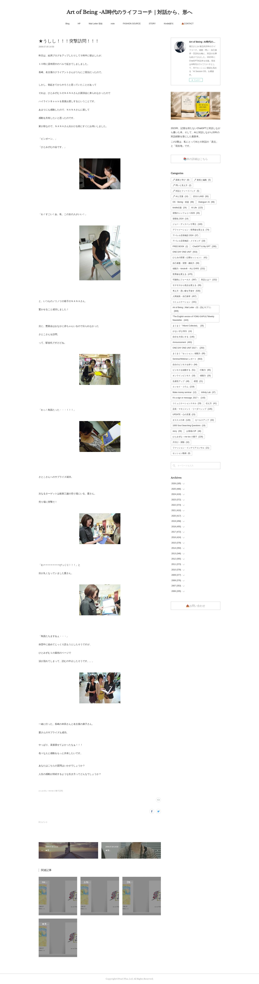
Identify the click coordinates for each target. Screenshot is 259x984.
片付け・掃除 (181, 442)
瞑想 (198, 381)
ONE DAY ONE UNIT (185, 252)
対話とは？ (209, 279)
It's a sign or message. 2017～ (189, 398)
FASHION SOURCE (132, 23)
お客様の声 (193, 431)
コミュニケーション (184, 302)
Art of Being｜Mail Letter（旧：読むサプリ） (192, 309)
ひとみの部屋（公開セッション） (190, 257)
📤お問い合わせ (195, 605)
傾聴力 (205, 375)
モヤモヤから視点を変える (187, 285)
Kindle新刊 (168, 23)
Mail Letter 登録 (95, 23)
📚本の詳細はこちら (195, 159)
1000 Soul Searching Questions (189, 425)
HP (79, 23)
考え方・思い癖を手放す (186, 291)
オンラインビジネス (184, 375)
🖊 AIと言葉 (180, 196)
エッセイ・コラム (183, 387)
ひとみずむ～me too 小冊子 (188, 437)
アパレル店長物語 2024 (185, 235)
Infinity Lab (208, 392)
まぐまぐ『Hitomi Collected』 (188, 326)
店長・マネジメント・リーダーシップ (192, 409)
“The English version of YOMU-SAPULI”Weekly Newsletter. (193, 318)
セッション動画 (181, 453)
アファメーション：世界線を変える (191, 230)
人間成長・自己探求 (184, 296)
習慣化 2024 (180, 219)
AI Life (197, 207)
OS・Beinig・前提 (183, 202)
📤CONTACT (187, 23)
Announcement (182, 342)
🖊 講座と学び (181, 180)
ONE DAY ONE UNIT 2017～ (188, 348)
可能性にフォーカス (184, 279)
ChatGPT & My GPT (205, 246)
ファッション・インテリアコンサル (191, 448)
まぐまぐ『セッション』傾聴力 (189, 353)
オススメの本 (181, 420)
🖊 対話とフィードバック (186, 191)
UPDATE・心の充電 (184, 414)
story (177, 431)
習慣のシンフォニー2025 (186, 213)
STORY (152, 23)
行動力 (205, 370)
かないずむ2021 (182, 331)
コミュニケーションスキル (187, 403)
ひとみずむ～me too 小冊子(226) (51, 791)
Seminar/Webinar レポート (187, 359)
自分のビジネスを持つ (185, 364)
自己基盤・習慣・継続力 (186, 263)
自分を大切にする (183, 337)
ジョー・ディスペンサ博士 (187, 224)
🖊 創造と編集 (202, 180)
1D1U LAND (200, 196)
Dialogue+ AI (206, 202)
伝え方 (211, 403)
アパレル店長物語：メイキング (189, 241)
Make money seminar (184, 392)
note (112, 23)
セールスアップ (204, 420)
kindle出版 (180, 207)
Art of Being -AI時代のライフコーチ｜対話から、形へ (129, 12)
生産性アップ (181, 381)
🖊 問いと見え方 (182, 185)
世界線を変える (182, 274)
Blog (67, 23)
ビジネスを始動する (184, 370)
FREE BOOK (180, 246)
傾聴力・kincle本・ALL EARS (189, 268)
